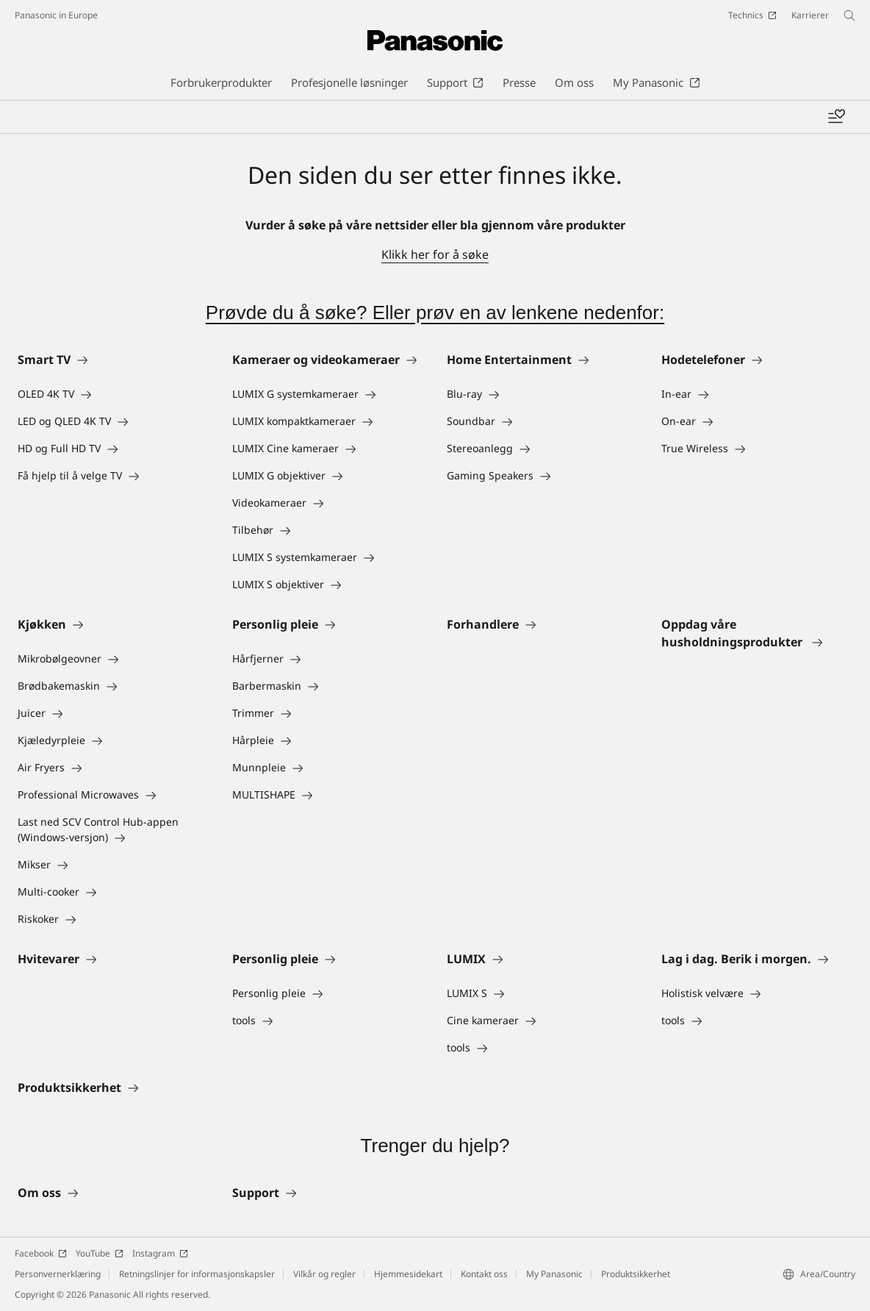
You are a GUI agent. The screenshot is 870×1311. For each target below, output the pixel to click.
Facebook (41, 1253)
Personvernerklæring (58, 1274)
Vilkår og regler (324, 1274)
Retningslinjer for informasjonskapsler (197, 1274)
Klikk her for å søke (435, 254)
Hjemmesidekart (408, 1274)
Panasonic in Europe (56, 15)
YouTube (99, 1253)
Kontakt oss (484, 1274)
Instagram (160, 1253)
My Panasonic (554, 1274)
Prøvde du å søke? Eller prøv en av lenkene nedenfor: (435, 312)
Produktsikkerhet (635, 1274)
